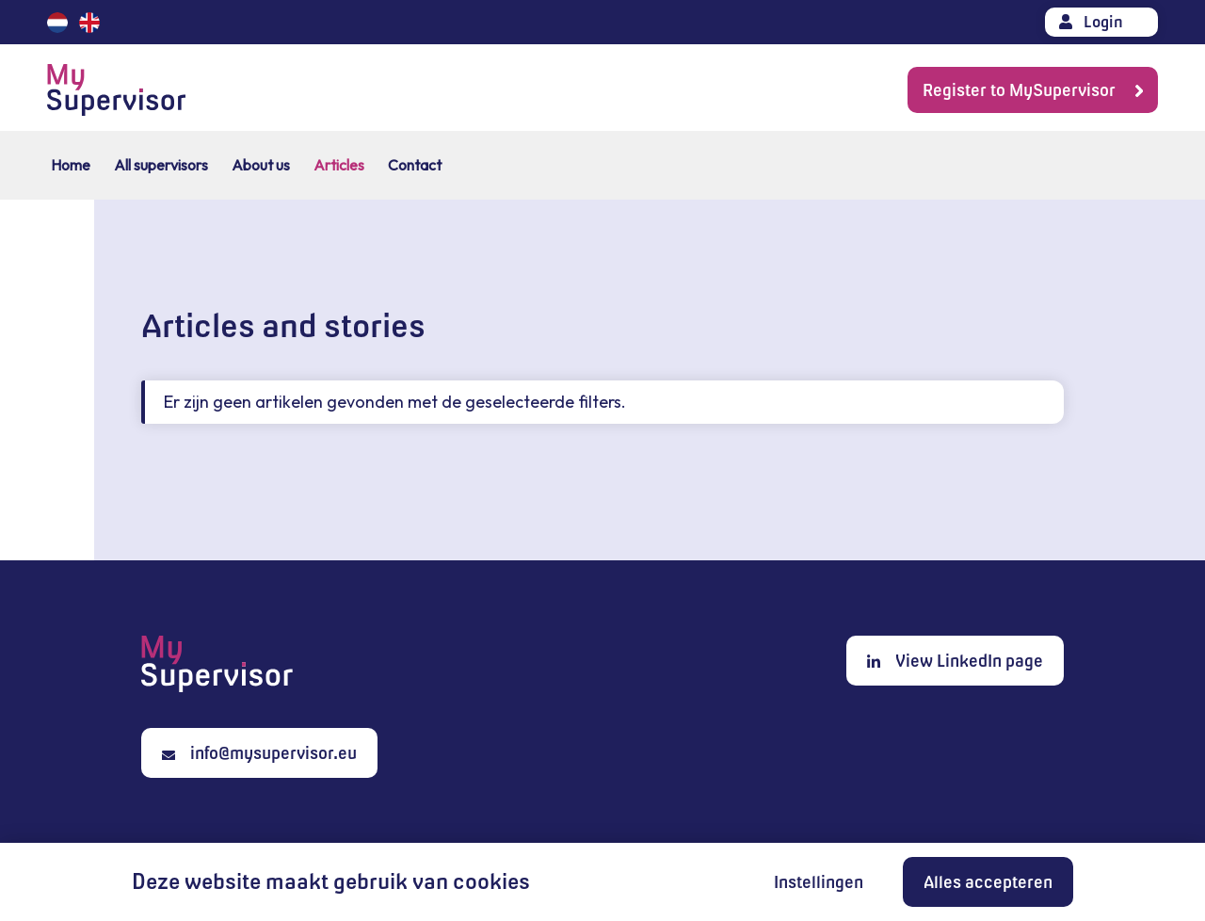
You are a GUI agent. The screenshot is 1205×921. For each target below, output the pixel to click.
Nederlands (57, 22)
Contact (415, 164)
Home (70, 164)
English (89, 22)
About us (261, 164)
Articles (338, 164)
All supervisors (161, 164)
